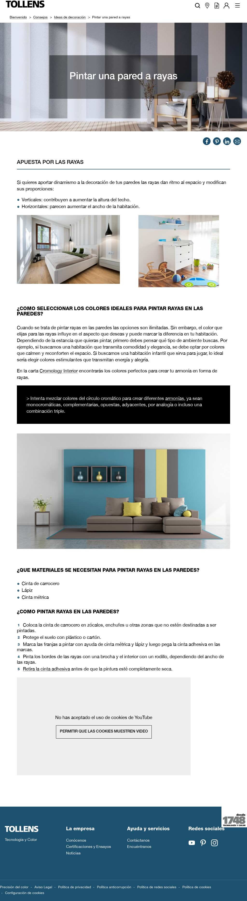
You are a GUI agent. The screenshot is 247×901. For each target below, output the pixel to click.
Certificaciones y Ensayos (88, 846)
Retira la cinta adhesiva (46, 669)
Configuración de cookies (24, 893)
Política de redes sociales (156, 887)
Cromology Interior (59, 371)
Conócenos (76, 840)
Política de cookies (196, 887)
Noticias (73, 853)
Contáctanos (138, 840)
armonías (174, 398)
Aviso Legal (43, 887)
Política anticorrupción (114, 887)
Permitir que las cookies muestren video (104, 732)
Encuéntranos (139, 846)
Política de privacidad (74, 887)
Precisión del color (14, 887)
